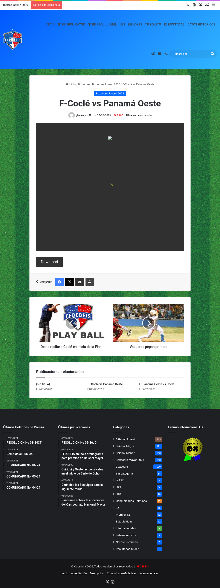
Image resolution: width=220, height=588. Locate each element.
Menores (135, 24)
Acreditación (79, 573)
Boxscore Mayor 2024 (130, 459)
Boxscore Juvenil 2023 (106, 84)
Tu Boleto (153, 24)
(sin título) (43, 384)
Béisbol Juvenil (125, 439)
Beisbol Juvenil (102, 24)
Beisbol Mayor (71, 24)
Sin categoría (124, 473)
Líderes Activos (126, 535)
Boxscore (84, 84)
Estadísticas (174, 24)
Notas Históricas (127, 542)
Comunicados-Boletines (131, 501)
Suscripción (97, 573)
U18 (118, 494)
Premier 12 (123, 514)
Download (49, 262)
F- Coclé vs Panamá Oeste (105, 384)
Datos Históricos (201, 24)
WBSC (120, 480)
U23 (122, 24)
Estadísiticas (124, 521)
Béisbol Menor (125, 453)
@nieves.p (82, 115)
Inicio (50, 24)
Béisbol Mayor (125, 446)
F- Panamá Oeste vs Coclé (156, 384)
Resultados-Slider (127, 549)
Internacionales (126, 528)
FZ (117, 507)
